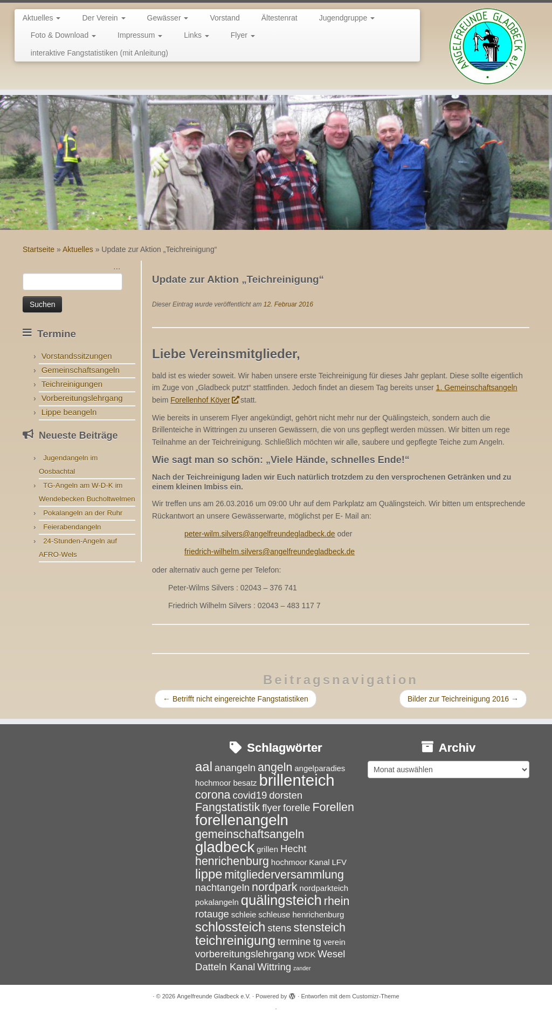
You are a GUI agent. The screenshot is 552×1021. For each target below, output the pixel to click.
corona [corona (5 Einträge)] (213, 794)
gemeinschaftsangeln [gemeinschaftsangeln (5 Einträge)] (249, 834)
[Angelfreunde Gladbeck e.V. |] (487, 46)
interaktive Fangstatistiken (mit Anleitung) (99, 53)
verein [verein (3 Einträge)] (334, 942)
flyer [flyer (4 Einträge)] (271, 807)
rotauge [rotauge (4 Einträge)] (212, 914)
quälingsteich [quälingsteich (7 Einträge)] (281, 900)
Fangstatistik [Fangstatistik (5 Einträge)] (227, 807)
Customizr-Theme (375, 996)
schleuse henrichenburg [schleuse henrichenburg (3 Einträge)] (301, 914)
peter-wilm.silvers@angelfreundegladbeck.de (259, 533)
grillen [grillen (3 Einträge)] (267, 849)
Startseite (38, 249)
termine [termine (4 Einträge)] (294, 941)
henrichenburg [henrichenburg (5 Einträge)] (232, 861)
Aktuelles (42, 17)
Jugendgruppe (347, 17)
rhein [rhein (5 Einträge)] (337, 901)
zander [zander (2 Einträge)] (302, 968)
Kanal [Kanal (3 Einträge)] (319, 862)
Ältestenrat (279, 17)
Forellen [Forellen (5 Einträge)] (333, 807)
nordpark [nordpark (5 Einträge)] (275, 887)
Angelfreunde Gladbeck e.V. (214, 996)
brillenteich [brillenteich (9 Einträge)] (296, 780)
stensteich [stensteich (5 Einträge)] (320, 927)
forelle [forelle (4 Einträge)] (296, 807)
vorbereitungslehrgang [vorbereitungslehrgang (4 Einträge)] (245, 953)
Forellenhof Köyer (204, 400)
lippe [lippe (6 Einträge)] (209, 874)
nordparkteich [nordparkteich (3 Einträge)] (323, 888)
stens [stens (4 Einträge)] (279, 928)
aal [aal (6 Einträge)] (203, 766)
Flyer (243, 35)
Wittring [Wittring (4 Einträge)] (274, 966)
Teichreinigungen (72, 384)
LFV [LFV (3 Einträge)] (339, 862)
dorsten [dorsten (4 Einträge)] (285, 795)
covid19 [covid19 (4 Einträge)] (249, 795)
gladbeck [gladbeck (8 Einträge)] (224, 847)
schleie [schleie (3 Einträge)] (244, 914)
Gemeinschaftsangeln (81, 370)
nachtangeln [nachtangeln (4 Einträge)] (222, 887)
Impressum (140, 35)
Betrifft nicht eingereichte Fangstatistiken (235, 699)
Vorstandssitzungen (77, 355)
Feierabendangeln (72, 527)
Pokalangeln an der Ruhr (82, 513)
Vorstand (224, 17)
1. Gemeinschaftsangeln (477, 387)
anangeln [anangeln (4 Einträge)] (235, 767)
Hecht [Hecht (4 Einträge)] (293, 848)
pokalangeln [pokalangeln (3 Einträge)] (217, 902)
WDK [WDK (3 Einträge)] (305, 954)
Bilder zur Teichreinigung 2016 (463, 699)
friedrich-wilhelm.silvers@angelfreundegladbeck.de (269, 551)
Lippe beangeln (69, 412)
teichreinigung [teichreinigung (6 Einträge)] (235, 940)
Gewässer (168, 17)
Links (196, 35)
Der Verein (103, 17)
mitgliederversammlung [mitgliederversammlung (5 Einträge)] (283, 874)
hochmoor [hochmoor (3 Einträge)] (289, 862)
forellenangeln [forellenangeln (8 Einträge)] (241, 820)
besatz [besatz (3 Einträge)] (245, 782)
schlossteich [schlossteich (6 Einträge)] (230, 927)
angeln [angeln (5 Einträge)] (275, 767)
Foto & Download (63, 35)
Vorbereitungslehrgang (82, 398)
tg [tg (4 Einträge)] (317, 941)
